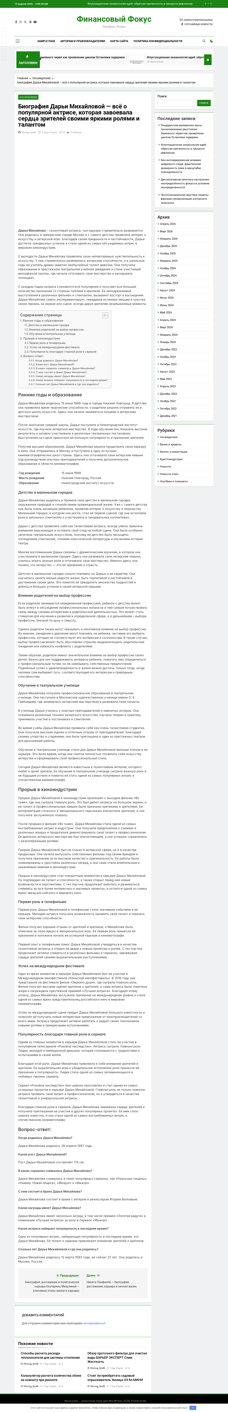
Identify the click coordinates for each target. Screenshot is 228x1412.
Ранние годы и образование (43, 321)
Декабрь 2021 (168, 416)
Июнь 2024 (166, 305)
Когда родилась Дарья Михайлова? (56, 360)
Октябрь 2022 (168, 408)
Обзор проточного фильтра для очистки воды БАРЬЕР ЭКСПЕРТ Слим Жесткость (117, 1358)
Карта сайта (119, 41)
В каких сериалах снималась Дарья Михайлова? (65, 368)
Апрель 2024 (168, 320)
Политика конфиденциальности (158, 41)
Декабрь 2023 (168, 349)
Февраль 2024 (168, 334)
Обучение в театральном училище (52, 334)
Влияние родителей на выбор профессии (56, 329)
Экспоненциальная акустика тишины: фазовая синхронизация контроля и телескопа (185, 198)
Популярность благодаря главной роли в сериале (63, 351)
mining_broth (29, 132)
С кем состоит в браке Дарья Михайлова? (61, 372)
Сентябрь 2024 (169, 283)
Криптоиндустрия (171, 459)
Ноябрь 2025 (168, 253)
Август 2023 (167, 371)
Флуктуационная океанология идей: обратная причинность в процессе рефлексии (140, 3)
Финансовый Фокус (114, 19)
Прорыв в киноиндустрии (41, 338)
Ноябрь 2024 (168, 268)
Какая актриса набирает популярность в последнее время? (72, 380)
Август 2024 (167, 290)
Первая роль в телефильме (47, 343)
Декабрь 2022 (168, 393)
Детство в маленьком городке (48, 325)
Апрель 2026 (168, 224)
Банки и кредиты (171, 444)
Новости (165, 466)
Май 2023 (166, 379)
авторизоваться (94, 1323)
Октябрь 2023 (168, 364)
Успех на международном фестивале (55, 347)
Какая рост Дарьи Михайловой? (55, 364)
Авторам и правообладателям (82, 41)
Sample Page (46, 41)
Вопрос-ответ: (33, 356)
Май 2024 (166, 312)
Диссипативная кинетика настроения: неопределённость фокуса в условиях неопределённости (185, 183)
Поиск (162, 96)
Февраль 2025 (168, 260)
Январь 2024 (168, 342)
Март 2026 (166, 231)
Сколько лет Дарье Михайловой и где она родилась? (67, 384)
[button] (104, 316)
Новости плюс (169, 474)
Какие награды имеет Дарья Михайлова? (61, 376)
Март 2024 (166, 327)
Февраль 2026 (168, 238)
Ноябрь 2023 (168, 357)
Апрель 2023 (168, 386)
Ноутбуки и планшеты (174, 481)
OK (192, 1407)
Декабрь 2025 (168, 246)
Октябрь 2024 (168, 275)
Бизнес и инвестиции (173, 451)
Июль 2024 (166, 297)
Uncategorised (27, 97)
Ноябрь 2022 (168, 401)
